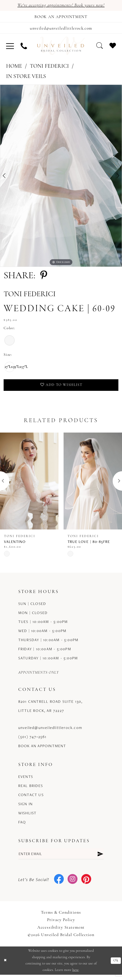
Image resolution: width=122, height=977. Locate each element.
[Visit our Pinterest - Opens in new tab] (86, 881)
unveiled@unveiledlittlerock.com (50, 729)
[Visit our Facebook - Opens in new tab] (59, 881)
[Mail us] (61, 29)
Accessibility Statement (61, 930)
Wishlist (27, 814)
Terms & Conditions (61, 915)
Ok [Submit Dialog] (115, 962)
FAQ (22, 823)
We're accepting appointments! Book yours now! (61, 5)
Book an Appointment (42, 747)
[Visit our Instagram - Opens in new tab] (72, 881)
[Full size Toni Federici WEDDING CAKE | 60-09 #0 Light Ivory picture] (61, 177)
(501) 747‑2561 (32, 738)
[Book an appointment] (61, 17)
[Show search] (99, 46)
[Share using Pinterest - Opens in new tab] (43, 277)
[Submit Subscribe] (100, 856)
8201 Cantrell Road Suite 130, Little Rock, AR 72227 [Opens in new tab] (50, 708)
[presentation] (29, 482)
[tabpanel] (61, 177)
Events (25, 778)
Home (14, 67)
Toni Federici (49, 67)
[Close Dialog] (5, 963)
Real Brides (30, 787)
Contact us (31, 796)
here (75, 972)
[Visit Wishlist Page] (112, 46)
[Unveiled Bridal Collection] (61, 47)
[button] (10, 47)
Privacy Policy (61, 922)
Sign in (25, 805)
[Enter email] (61, 856)
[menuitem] (10, 47)
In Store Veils (26, 78)
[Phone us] (23, 47)
